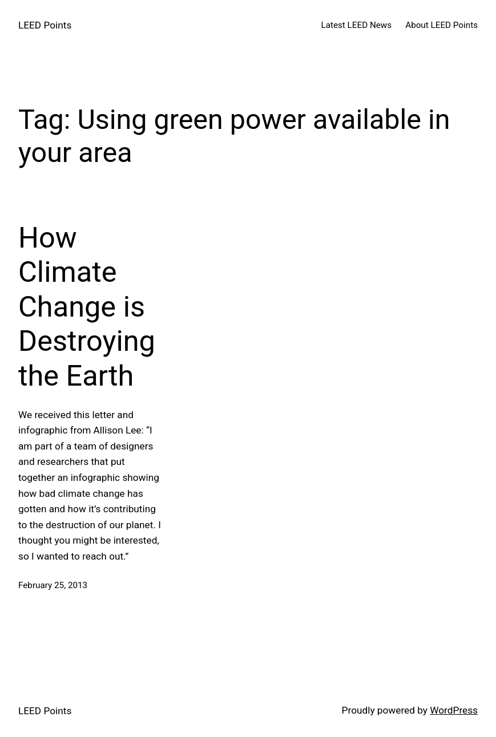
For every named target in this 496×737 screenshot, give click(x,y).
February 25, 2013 (52, 585)
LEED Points (44, 25)
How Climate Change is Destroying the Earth (86, 306)
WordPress (454, 710)
